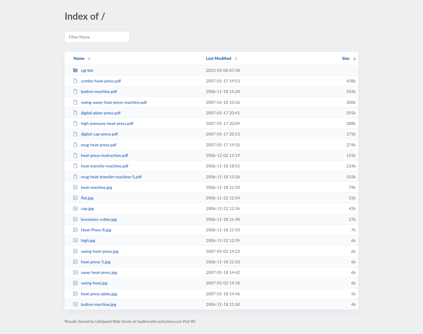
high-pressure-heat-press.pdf (103, 123)
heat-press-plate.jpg (95, 293)
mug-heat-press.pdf (94, 144)
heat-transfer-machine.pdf (100, 165)
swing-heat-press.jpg (95, 251)
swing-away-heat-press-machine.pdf (110, 102)
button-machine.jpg (94, 304)
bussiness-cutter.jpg (95, 219)
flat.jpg (83, 197)
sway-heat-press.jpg (95, 272)
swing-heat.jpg (90, 282)
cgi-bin (83, 70)
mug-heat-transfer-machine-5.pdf (107, 176)
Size (346, 58)
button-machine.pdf (95, 91)
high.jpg (84, 240)
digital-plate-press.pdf (96, 112)
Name (78, 58)
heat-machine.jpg (92, 187)
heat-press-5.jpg (91, 261)
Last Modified (218, 58)
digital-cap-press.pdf (95, 133)
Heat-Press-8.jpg (92, 229)
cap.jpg (83, 208)
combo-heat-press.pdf (97, 80)
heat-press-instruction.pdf (100, 155)
